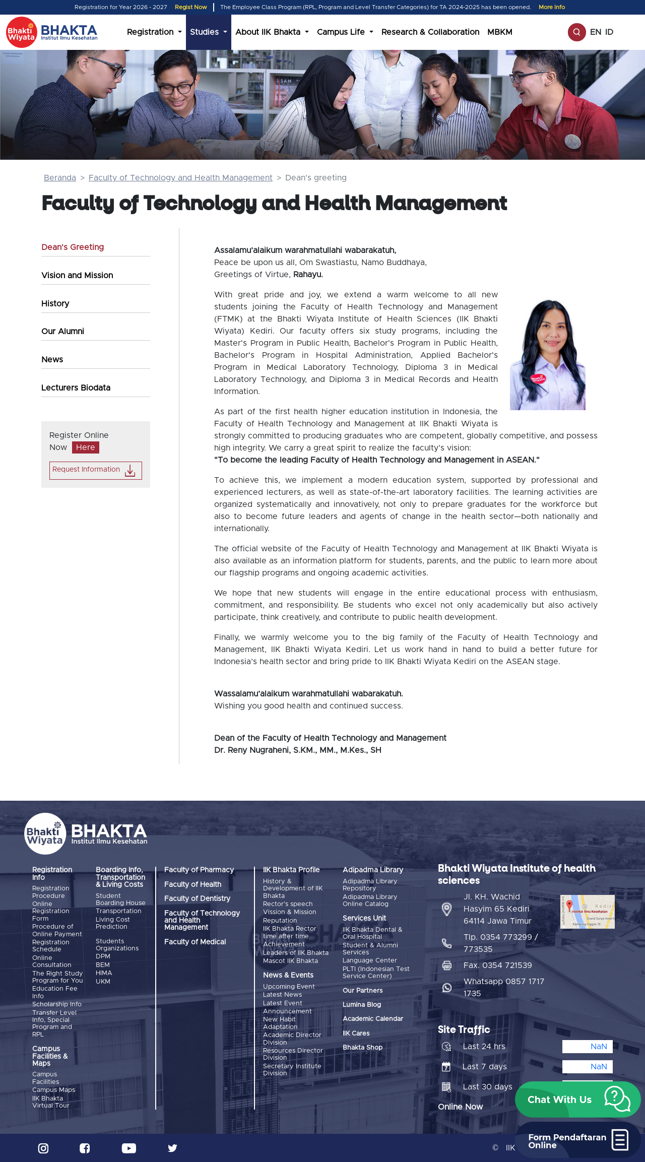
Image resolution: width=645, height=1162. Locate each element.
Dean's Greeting (72, 247)
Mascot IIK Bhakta (290, 961)
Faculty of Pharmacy (199, 870)
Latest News (282, 995)
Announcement (287, 1011)
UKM (103, 981)
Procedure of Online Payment (57, 930)
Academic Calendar (373, 1019)
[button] (578, 1099)
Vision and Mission (77, 276)
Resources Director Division (293, 1054)
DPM (103, 956)
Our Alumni (62, 332)
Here (85, 447)
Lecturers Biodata (75, 388)
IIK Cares (356, 1033)
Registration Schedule (51, 946)
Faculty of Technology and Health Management (181, 178)
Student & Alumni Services (370, 949)
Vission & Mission (289, 912)
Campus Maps (53, 1090)
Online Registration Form (51, 911)
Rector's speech (288, 904)
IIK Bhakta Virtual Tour (51, 1102)
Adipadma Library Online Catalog (370, 901)
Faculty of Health (192, 884)
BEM (103, 965)
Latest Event (282, 1003)
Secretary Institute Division (292, 1069)
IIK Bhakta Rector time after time (289, 932)
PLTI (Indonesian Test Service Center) (376, 973)
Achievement (284, 944)
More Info (552, 7)
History (55, 304)
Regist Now (191, 7)
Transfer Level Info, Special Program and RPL (54, 1023)
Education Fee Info (55, 992)
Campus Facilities (45, 1078)
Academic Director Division (292, 1039)
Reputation (280, 921)
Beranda (60, 178)
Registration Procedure (51, 892)
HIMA (104, 973)
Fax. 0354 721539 (498, 965)
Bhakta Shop (362, 1048)
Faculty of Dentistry (197, 898)
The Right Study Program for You (57, 977)
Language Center (370, 960)
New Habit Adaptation (280, 1023)
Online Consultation (52, 962)
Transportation (119, 911)
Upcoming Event (289, 986)
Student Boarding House (121, 900)
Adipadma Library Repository (370, 885)
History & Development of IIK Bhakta (292, 888)
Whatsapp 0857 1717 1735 (504, 988)
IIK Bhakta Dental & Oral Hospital (373, 933)
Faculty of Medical (195, 942)
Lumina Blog (362, 1005)
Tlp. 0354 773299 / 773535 (501, 943)
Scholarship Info (57, 1004)
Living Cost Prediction (113, 923)
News (52, 360)
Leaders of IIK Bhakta (296, 952)
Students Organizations (117, 945)
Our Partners (362, 990)
